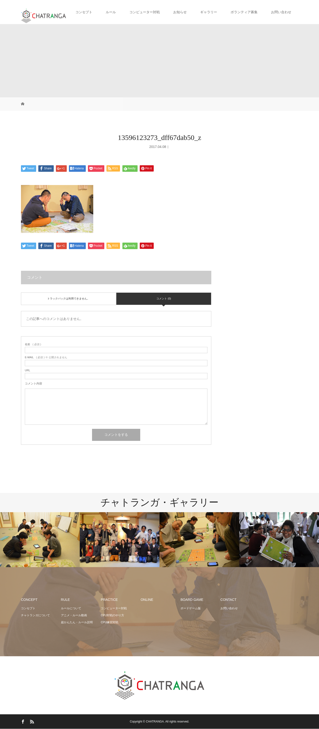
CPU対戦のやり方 (112, 615)
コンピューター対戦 (144, 12)
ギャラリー (208, 12)
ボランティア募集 (244, 12)
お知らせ (180, 12)
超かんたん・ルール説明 (77, 622)
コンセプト (83, 12)
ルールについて (71, 608)
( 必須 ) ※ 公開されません (46, 357)
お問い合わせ (281, 12)
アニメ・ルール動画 (74, 615)
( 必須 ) (33, 344)
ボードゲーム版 (190, 608)
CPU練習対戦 (109, 622)
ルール (111, 12)
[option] (40, 539)
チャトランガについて (35, 615)
